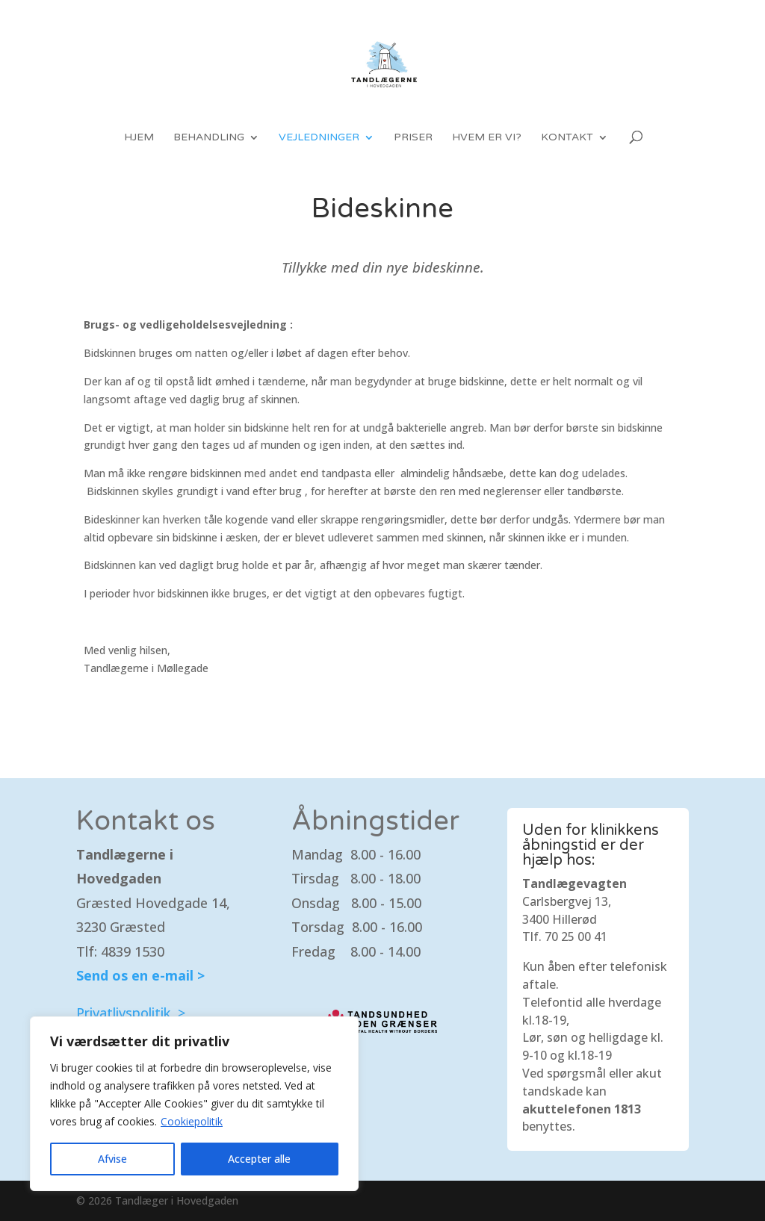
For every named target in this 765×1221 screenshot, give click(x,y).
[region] (194, 1103)
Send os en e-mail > (140, 975)
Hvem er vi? (486, 137)
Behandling (208, 137)
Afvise (112, 1159)
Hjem (139, 137)
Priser (413, 137)
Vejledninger (319, 137)
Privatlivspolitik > (130, 1013)
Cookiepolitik (192, 1121)
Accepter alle (259, 1159)
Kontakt (567, 137)
